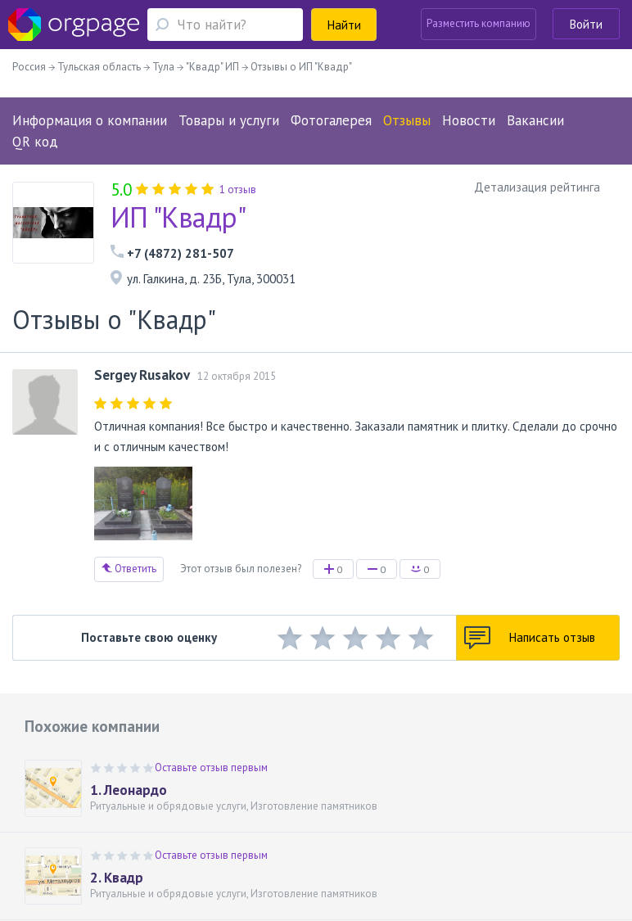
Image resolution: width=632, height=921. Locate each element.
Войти (586, 24)
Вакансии (535, 120)
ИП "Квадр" (178, 217)
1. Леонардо (128, 790)
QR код (35, 142)
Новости (468, 120)
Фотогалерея (331, 120)
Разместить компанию (478, 23)
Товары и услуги (228, 120)
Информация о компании (89, 120)
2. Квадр (116, 878)
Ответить (129, 569)
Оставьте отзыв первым (211, 767)
